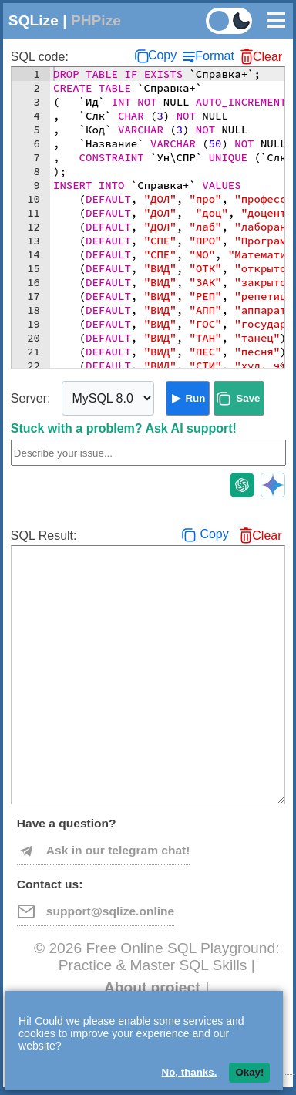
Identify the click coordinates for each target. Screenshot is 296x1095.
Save (248, 398)
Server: (31, 398)
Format (214, 55)
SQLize (33, 20)
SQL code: (40, 56)
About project (152, 987)
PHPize (96, 20)
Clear (267, 56)
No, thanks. (189, 1072)
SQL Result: (44, 535)
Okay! (249, 1072)
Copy (162, 55)
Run (195, 398)
